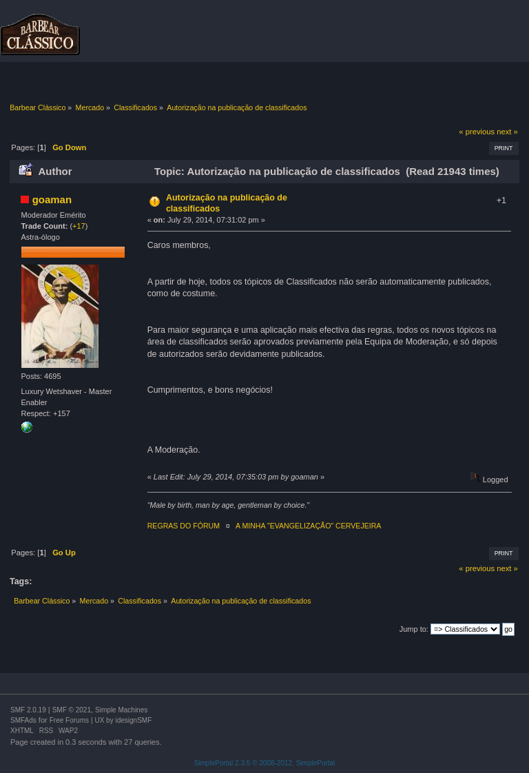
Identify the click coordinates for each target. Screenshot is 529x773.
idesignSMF (133, 720)
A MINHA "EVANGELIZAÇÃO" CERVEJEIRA (308, 526)
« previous (477, 131)
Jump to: (414, 629)
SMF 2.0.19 (28, 710)
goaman (52, 199)
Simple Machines (121, 710)
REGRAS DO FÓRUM (183, 526)
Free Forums (69, 720)
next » (507, 131)
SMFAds (23, 720)
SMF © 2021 (71, 710)
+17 (78, 226)
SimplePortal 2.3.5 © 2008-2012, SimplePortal (264, 763)
